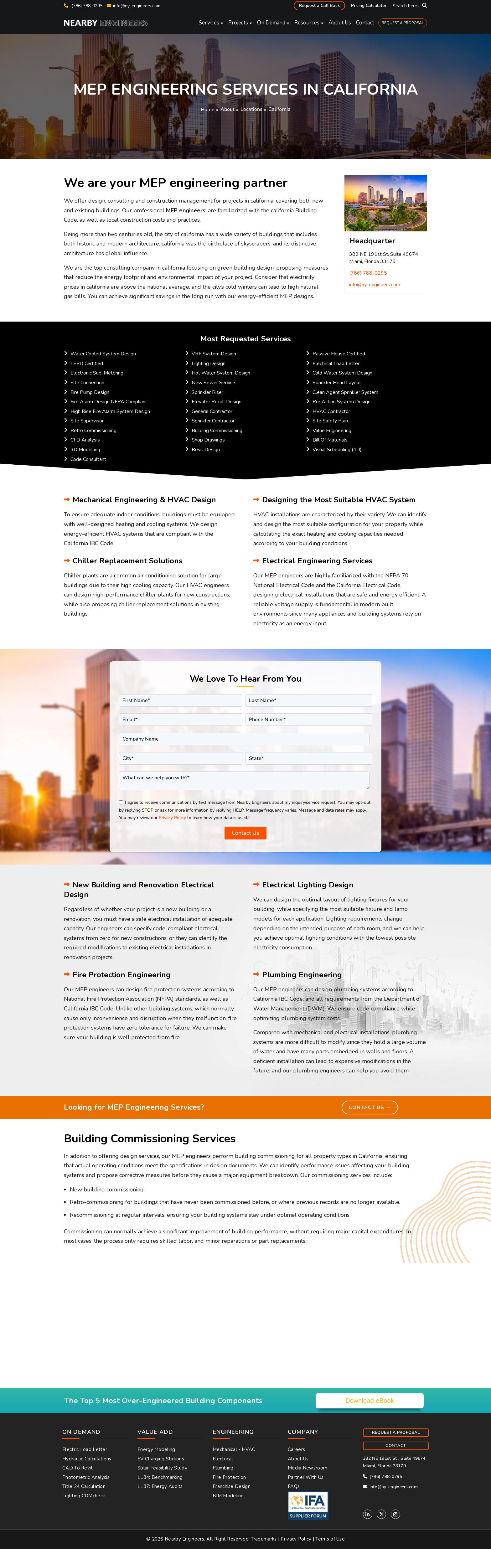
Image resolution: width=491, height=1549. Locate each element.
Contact (365, 22)
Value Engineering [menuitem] (332, 430)
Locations (251, 109)
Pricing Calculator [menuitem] (368, 5)
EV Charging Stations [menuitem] (160, 1460)
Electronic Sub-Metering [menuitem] (96, 372)
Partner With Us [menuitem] (306, 1478)
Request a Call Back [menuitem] (319, 5)
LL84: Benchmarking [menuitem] (160, 1478)
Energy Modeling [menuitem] (156, 1451)
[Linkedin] (367, 1515)
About (227, 109)
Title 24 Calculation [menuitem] (84, 1487)
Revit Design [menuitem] (206, 449)
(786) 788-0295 (83, 6)
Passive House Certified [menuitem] (339, 353)
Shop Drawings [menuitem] (208, 439)
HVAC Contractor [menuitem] (331, 411)
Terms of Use (330, 1540)
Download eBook (369, 1401)
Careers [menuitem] (296, 1451)
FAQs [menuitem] (294, 1487)
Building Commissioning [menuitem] (217, 430)
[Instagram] (395, 1515)
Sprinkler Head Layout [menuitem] (337, 382)
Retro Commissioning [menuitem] (93, 430)
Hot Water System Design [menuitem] (221, 372)
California (279, 109)
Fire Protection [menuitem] (229, 1478)
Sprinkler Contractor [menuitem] (213, 420)
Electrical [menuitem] (223, 1460)
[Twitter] (381, 1515)
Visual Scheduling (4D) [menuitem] (337, 449)
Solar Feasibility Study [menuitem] (162, 1469)
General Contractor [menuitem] (212, 411)
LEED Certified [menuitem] (86, 363)
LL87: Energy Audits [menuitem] (160, 1487)
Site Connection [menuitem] (87, 382)
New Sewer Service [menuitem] (213, 382)
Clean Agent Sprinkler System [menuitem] (345, 392)
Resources (306, 22)
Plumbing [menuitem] (223, 1469)
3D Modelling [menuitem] (85, 449)
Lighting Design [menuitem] (208, 363)
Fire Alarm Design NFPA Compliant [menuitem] (108, 401)
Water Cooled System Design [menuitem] (103, 353)
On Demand (271, 22)
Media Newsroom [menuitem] (307, 1469)
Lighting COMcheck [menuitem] (83, 1497)
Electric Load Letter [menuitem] (84, 1451)
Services (209, 22)
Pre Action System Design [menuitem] (341, 401)
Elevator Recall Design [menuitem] (216, 401)
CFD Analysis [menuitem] (85, 439)
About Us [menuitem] (298, 1460)
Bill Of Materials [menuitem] (330, 439)
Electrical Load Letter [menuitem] (336, 363)
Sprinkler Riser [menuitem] (207, 392)
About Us (339, 22)
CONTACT (395, 1447)
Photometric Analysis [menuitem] (86, 1478)
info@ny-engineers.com (136, 6)
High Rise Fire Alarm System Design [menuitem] (110, 411)
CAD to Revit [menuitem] (77, 1469)
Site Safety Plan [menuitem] (330, 420)
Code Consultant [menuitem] (88, 459)
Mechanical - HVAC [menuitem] (234, 1451)
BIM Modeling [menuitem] (228, 1497)
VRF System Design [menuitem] (214, 353)
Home (207, 109)
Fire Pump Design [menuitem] (89, 392)
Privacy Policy (172, 818)
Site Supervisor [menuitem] (87, 420)
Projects (238, 22)
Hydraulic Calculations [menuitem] (86, 1460)
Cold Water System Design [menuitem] (342, 372)
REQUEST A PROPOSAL (403, 22)
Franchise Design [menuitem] (232, 1487)
